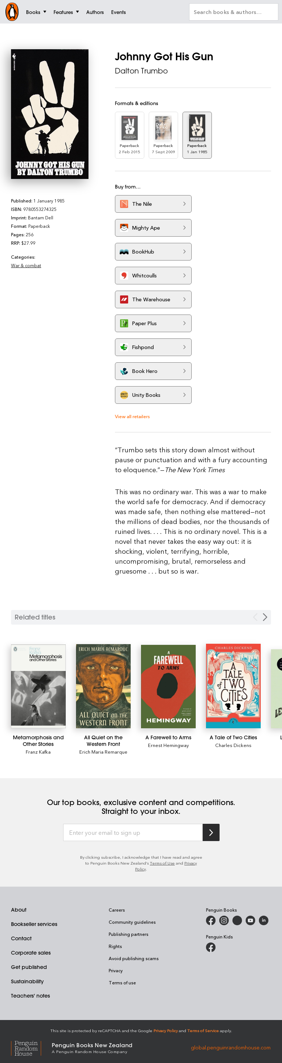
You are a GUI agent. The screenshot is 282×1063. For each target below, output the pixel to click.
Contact (21, 938)
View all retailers (132, 416)
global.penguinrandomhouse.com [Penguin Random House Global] (231, 1047)
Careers (117, 909)
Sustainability (27, 981)
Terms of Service (203, 1030)
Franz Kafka (38, 751)
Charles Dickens (233, 744)
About (18, 909)
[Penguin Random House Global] (31, 1047)
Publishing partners (128, 934)
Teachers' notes (30, 995)
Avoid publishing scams (134, 958)
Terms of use (122, 982)
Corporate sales (31, 952)
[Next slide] (265, 617)
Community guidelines (132, 922)
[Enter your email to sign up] (133, 832)
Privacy (116, 970)
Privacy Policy (165, 1030)
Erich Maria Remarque (103, 751)
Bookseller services (34, 924)
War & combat (26, 265)
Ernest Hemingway (168, 744)
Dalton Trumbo (141, 70)
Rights (115, 946)
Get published (29, 967)
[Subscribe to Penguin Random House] (211, 832)
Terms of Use (162, 863)
